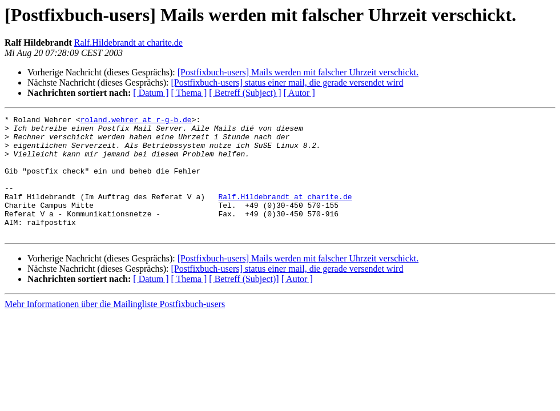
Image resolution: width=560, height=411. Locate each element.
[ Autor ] (299, 93)
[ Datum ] (150, 93)
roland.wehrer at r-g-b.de (136, 121)
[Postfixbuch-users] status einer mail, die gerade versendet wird (287, 82)
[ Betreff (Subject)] (244, 303)
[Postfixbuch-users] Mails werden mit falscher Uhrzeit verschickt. (298, 72)
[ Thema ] (189, 93)
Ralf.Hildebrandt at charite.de (128, 42)
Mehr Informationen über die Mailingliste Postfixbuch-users (115, 328)
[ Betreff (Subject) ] (245, 93)
